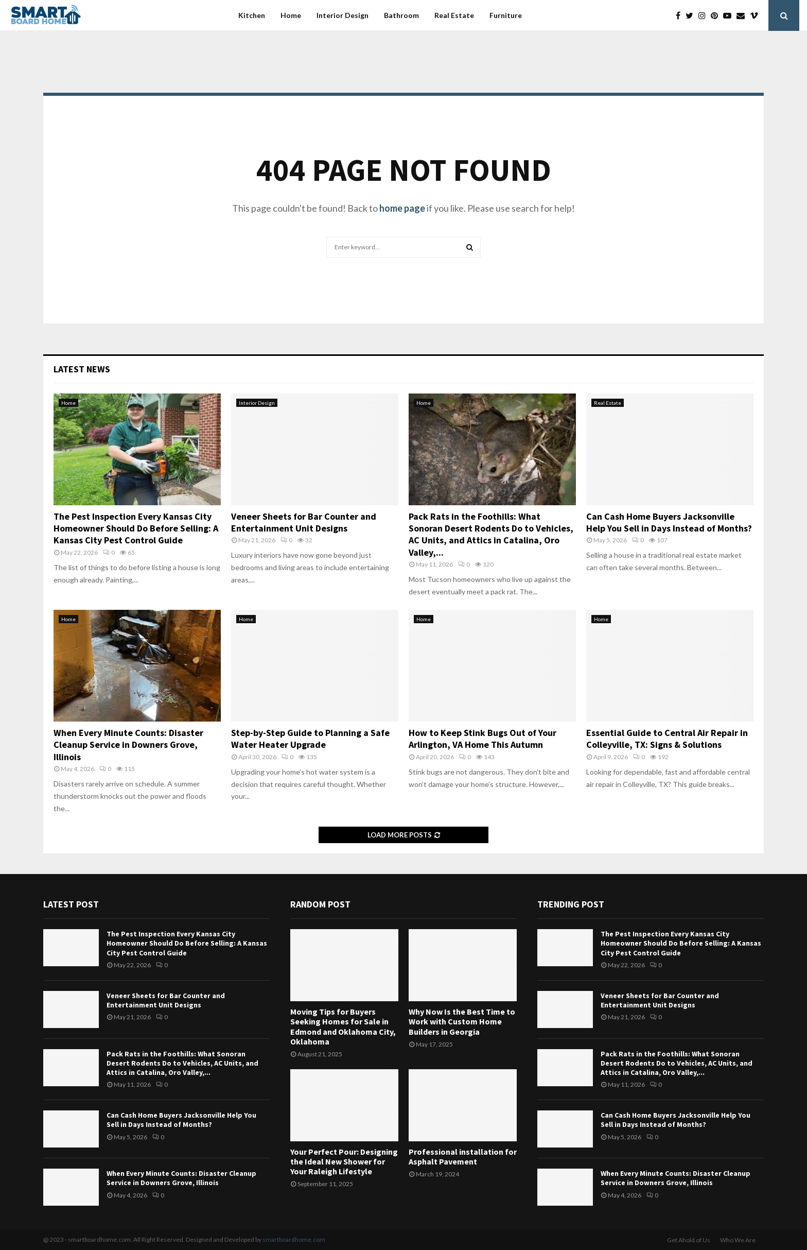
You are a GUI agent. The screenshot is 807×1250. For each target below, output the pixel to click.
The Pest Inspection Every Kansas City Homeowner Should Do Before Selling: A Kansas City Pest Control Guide (136, 528)
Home (290, 15)
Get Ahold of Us (688, 1240)
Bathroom (401, 15)
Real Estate (454, 15)
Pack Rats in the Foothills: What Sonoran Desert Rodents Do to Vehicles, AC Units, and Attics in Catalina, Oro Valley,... (491, 534)
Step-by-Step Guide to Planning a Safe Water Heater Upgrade (310, 738)
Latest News (82, 369)
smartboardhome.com (293, 1239)
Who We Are (738, 1240)
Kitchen (251, 15)
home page (402, 208)
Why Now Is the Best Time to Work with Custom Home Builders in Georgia (462, 1021)
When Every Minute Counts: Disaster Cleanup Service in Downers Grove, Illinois (128, 745)
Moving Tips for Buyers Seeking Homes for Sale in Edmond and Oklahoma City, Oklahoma (343, 1026)
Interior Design (343, 15)
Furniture (505, 15)
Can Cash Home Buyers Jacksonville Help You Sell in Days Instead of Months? (669, 522)
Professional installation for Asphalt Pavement (463, 1156)
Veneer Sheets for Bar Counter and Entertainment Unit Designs (303, 522)
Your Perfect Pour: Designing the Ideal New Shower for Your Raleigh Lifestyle (344, 1161)
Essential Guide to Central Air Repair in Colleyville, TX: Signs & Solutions (667, 738)
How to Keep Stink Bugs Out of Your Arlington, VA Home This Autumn (482, 738)
